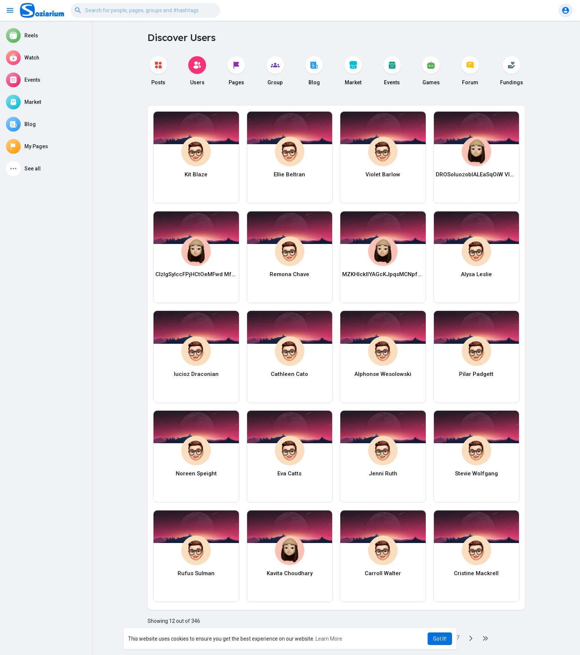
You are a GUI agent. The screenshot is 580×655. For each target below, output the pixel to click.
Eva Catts (289, 473)
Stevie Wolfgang (476, 473)
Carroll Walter (383, 573)
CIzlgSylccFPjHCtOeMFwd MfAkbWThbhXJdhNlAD (196, 274)
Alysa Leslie (476, 274)
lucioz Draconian (196, 374)
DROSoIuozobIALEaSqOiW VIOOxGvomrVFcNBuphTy (476, 174)
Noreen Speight (196, 473)
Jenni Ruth (383, 473)
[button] (145, 10)
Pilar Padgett (476, 374)
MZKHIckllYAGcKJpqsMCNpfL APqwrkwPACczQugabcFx (383, 274)
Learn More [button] (329, 639)
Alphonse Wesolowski (382, 374)
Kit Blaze (196, 174)
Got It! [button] (439, 639)
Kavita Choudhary (290, 573)
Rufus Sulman (196, 573)
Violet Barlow (382, 174)
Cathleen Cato (289, 374)
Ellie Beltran (289, 174)
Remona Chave (289, 274)
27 (456, 638)
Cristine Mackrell (476, 573)
